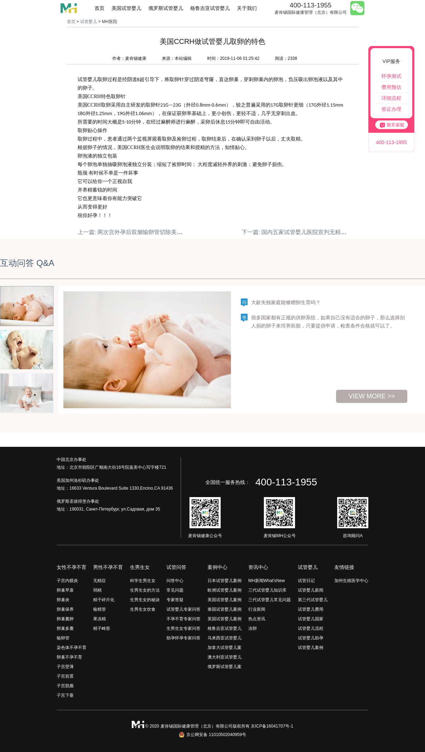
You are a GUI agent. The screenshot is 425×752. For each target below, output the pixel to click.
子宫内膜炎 (67, 580)
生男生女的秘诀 (145, 599)
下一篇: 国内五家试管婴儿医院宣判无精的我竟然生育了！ (314, 232)
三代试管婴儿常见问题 (269, 599)
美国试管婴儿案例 (225, 599)
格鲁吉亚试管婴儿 (210, 8)
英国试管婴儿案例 (225, 618)
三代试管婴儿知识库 (267, 590)
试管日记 (306, 580)
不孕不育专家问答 (183, 618)
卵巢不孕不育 (69, 657)
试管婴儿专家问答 (183, 609)
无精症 (99, 580)
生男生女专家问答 (183, 628)
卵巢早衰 (65, 590)
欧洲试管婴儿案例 (225, 590)
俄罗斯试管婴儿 (165, 8)
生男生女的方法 (145, 590)
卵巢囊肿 (65, 618)
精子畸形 (101, 628)
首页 (99, 8)
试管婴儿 (88, 21)
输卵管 (63, 638)
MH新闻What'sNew (266, 580)
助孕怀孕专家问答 (183, 638)
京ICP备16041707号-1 (272, 726)
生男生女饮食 (142, 609)
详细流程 (391, 98)
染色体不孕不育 (71, 647)
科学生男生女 (142, 580)
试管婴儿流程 (310, 628)
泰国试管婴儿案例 (225, 609)
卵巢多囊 (65, 628)
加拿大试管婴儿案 (225, 647)
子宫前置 (65, 676)
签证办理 (391, 109)
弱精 (97, 590)
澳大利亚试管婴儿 (225, 657)
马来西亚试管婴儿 (225, 638)
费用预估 (391, 87)
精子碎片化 (103, 599)
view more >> (371, 396)
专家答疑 (174, 599)
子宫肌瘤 (65, 685)
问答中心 (174, 580)
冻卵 (252, 628)
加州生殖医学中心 (351, 580)
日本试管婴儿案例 (225, 580)
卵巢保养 (65, 609)
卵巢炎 (63, 599)
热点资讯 (256, 618)
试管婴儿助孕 (310, 638)
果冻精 (99, 618)
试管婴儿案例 (310, 647)
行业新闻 (256, 609)
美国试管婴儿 (126, 8)
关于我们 (247, 8)
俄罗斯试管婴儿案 (225, 666)
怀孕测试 (391, 76)
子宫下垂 (65, 695)
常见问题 (174, 590)
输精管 (99, 609)
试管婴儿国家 (310, 618)
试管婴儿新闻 (310, 590)
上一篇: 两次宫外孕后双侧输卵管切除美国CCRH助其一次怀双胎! (159, 232)
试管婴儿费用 (310, 609)
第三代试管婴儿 (313, 599)
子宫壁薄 (65, 666)
